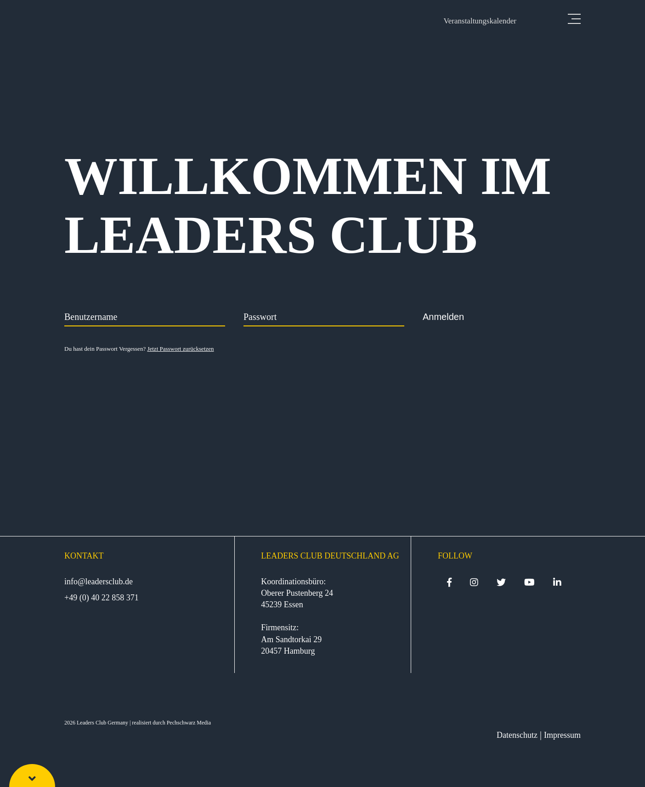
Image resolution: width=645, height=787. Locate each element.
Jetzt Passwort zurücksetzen (180, 348)
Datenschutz (517, 735)
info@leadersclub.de (98, 581)
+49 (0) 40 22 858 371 (101, 597)
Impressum (562, 735)
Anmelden (443, 317)
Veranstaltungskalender (479, 21)
